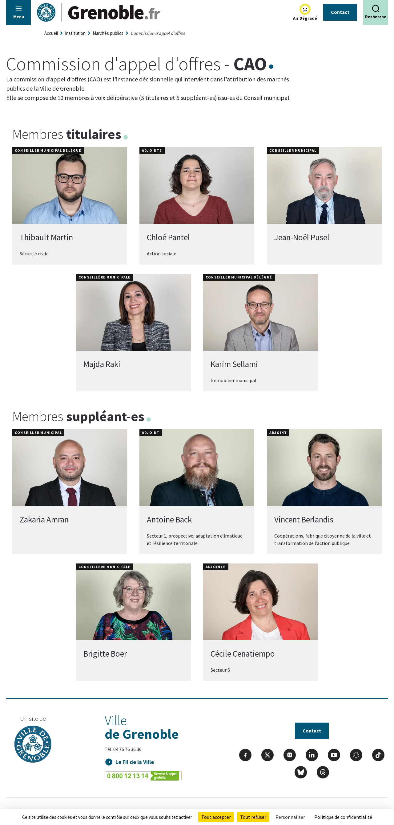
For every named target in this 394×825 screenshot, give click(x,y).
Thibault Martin (46, 237)
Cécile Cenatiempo (243, 653)
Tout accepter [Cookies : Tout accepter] (216, 817)
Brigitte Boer (105, 653)
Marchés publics (108, 33)
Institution (75, 33)
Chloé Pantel (168, 237)
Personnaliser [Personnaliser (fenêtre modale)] (290, 817)
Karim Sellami (234, 364)
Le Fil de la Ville (134, 761)
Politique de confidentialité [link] (343, 817)
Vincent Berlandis (303, 519)
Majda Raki (101, 364)
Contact (340, 12)
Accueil (51, 33)
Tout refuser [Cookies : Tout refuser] (253, 817)
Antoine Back (169, 519)
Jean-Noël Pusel (301, 237)
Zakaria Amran (44, 519)
